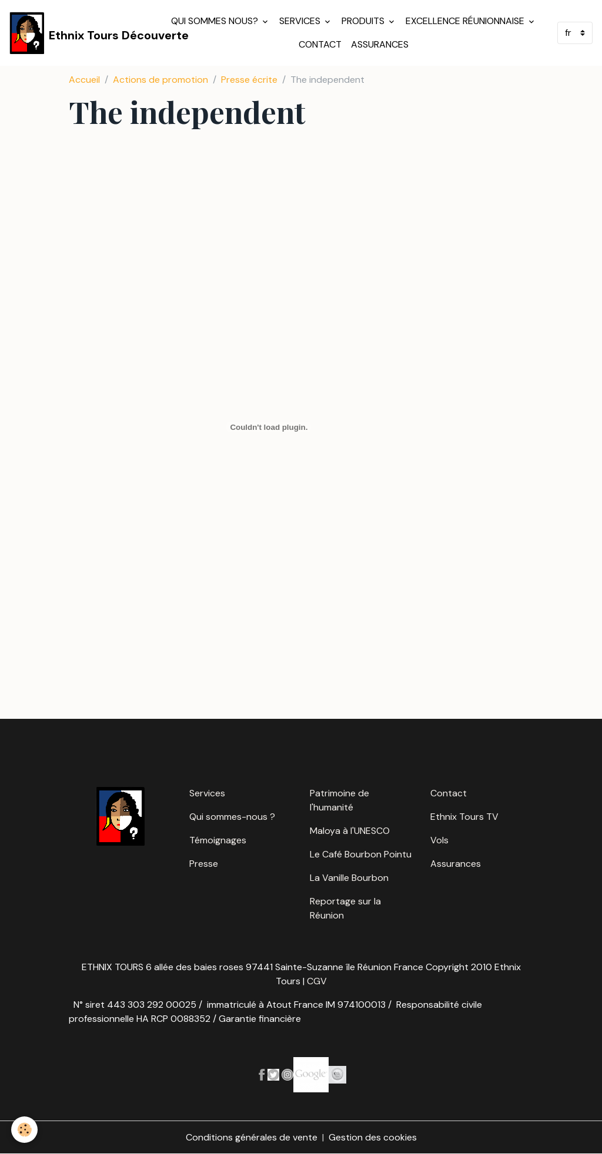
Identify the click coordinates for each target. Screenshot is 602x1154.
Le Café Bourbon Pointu (361, 854)
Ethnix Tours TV (464, 816)
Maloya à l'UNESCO (350, 831)
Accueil (84, 79)
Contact (320, 44)
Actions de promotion (160, 79)
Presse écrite (249, 79)
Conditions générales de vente (251, 1137)
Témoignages (217, 840)
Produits (364, 21)
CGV (317, 981)
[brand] (81, 33)
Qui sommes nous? (215, 21)
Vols (439, 840)
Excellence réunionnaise (466, 21)
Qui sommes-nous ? (232, 816)
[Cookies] (25, 1129)
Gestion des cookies (373, 1137)
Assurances (380, 44)
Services (301, 21)
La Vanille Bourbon (349, 878)
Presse (203, 863)
